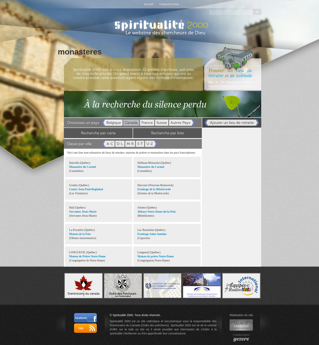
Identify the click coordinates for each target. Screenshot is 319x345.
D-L (120, 144)
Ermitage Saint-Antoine (152, 234)
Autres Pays (180, 122)
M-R (130, 144)
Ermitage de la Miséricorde (154, 189)
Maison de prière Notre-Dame (156, 256)
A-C (110, 144)
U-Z (149, 144)
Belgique (113, 122)
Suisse (161, 122)
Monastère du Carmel (82, 166)
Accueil (148, 4)
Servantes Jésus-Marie (83, 211)
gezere (241, 339)
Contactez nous (169, 4)
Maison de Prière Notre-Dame (87, 256)
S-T (140, 144)
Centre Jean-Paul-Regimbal (86, 189)
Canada (131, 122)
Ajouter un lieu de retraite (232, 122)
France (147, 122)
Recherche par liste (167, 133)
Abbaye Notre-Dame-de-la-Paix (157, 211)
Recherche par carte (98, 133)
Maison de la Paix (80, 234)
